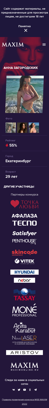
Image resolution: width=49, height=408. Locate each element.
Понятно (24, 26)
